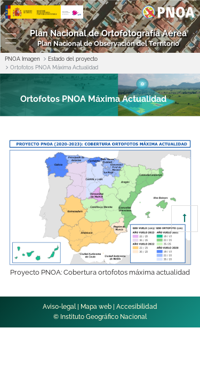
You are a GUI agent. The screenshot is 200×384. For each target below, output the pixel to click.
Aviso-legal (59, 306)
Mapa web (96, 306)
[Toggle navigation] (8, 38)
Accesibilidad (136, 306)
